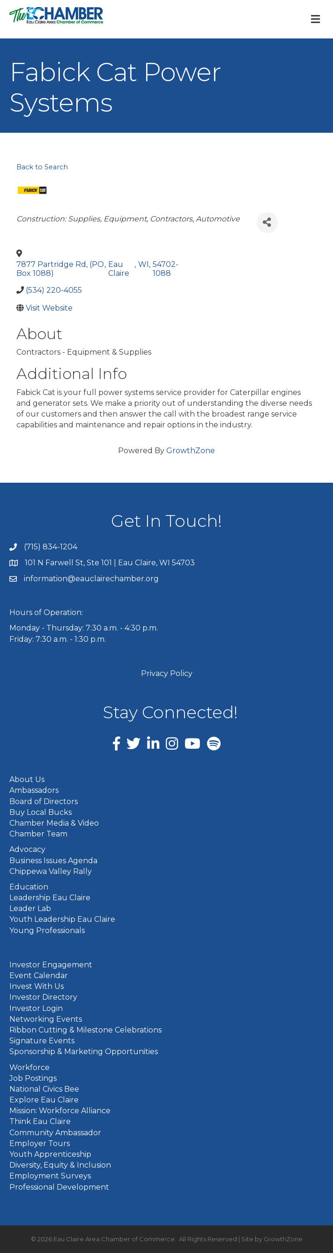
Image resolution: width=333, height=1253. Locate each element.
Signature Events (41, 1040)
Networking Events (45, 1019)
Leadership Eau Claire (49, 897)
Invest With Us (36, 986)
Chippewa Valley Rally (50, 871)
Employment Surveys (50, 1175)
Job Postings (33, 1078)
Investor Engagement (50, 964)
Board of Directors (43, 801)
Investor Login (36, 1008)
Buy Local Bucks (40, 812)
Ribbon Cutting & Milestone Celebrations (85, 1029)
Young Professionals (47, 930)
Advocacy (27, 849)
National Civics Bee (44, 1089)
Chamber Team (38, 833)
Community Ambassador (55, 1132)
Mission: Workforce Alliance (60, 1110)
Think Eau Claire (40, 1121)
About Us (26, 779)
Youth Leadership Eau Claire (62, 919)
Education (28, 886)
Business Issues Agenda (53, 860)
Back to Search (42, 167)
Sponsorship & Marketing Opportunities (83, 1051)
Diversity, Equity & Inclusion (60, 1165)
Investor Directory (43, 997)
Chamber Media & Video (54, 823)
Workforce (29, 1067)
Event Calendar (38, 975)
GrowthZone (190, 450)
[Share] (267, 222)
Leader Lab (30, 908)
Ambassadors (34, 790)
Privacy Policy (166, 673)
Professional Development (59, 1187)
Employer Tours (39, 1143)
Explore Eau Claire (44, 1099)
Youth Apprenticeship (50, 1154)
